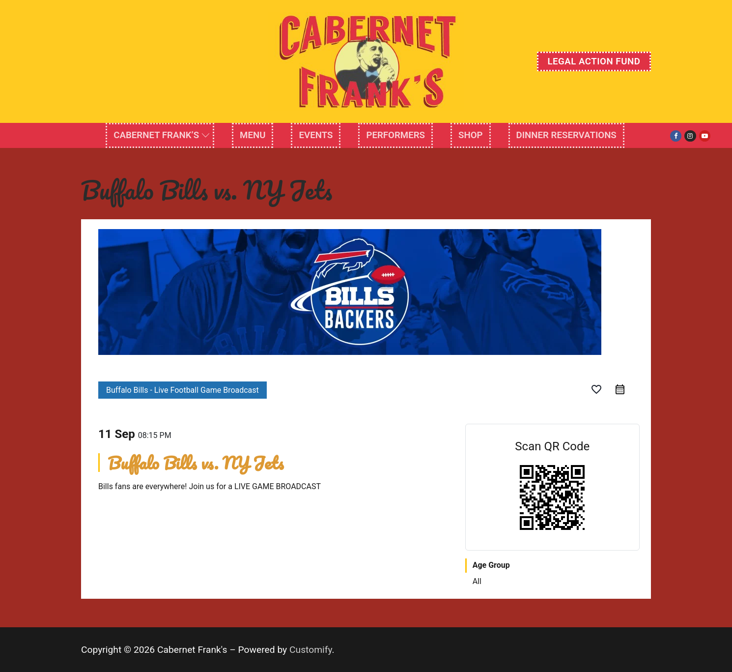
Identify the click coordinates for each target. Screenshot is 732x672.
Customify (310, 649)
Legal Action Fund (593, 61)
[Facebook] (675, 136)
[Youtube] (704, 136)
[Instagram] (690, 136)
